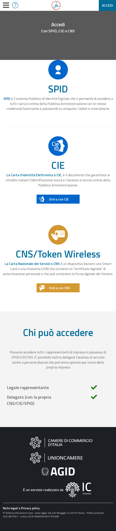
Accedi (107, 5)
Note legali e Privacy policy (21, 508)
